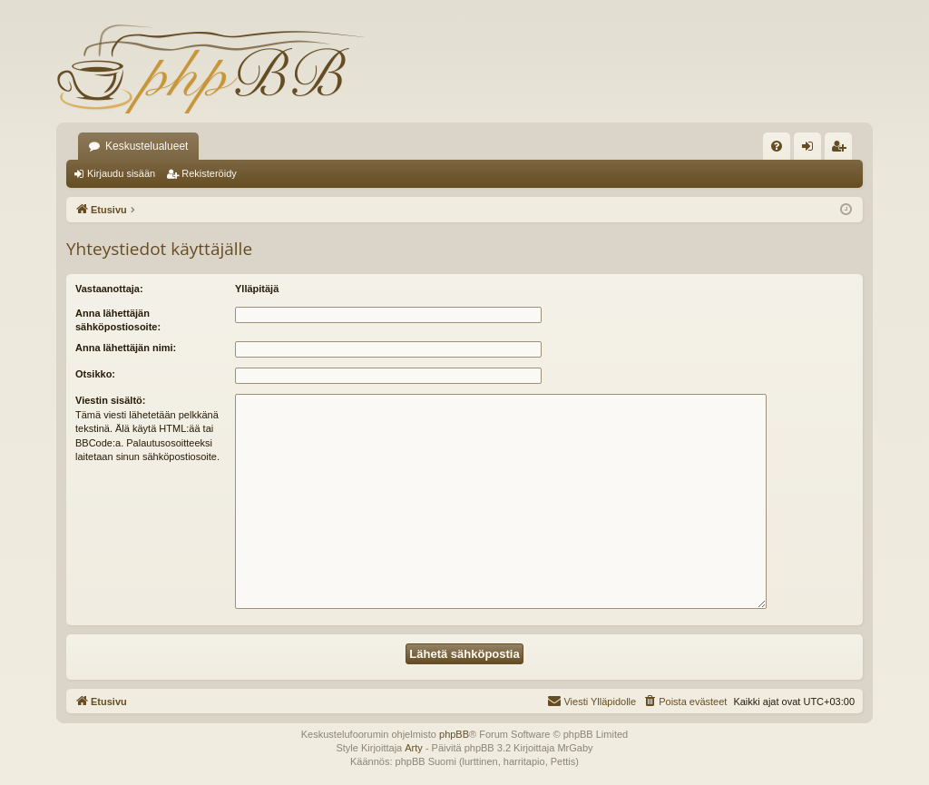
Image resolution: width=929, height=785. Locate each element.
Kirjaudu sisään (121, 173)
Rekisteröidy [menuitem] (842, 150)
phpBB (454, 734)
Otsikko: (95, 373)
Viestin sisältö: (110, 400)
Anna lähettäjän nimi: (125, 347)
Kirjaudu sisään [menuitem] (811, 150)
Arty (414, 747)
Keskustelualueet (146, 146)
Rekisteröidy (209, 173)
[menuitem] (776, 146)
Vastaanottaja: (109, 288)
